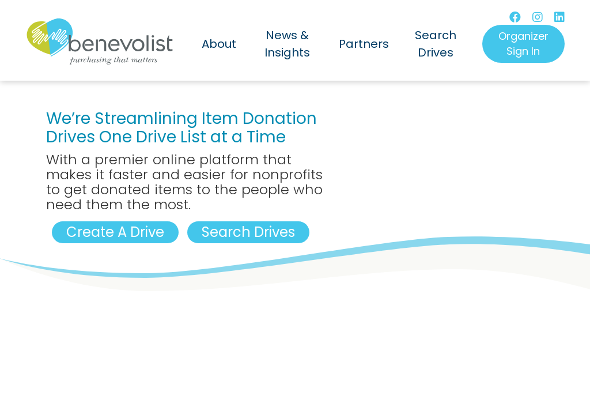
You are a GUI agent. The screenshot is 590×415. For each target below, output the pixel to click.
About (219, 44)
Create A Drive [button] (115, 232)
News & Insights (287, 44)
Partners (364, 44)
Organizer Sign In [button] (523, 43)
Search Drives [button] (248, 232)
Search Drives (435, 44)
